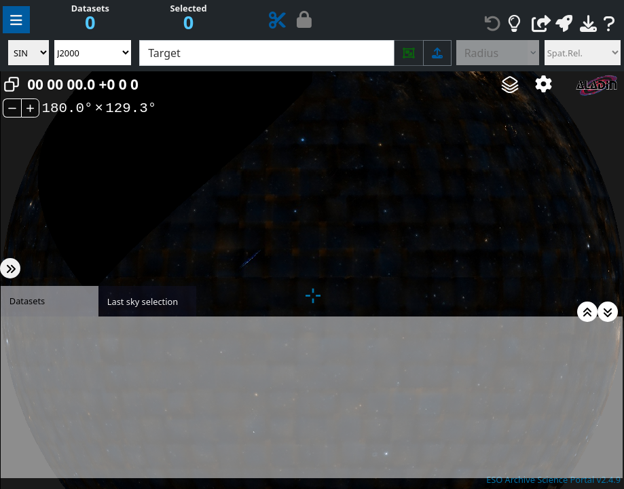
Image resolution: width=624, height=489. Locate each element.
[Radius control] (492, 53)
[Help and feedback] (609, 24)
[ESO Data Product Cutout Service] (277, 23)
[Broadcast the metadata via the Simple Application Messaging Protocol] (564, 24)
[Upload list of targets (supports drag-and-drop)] (437, 53)
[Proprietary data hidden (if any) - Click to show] (304, 22)
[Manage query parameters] (16, 19)
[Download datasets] (588, 24)
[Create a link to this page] (541, 24)
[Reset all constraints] (492, 24)
